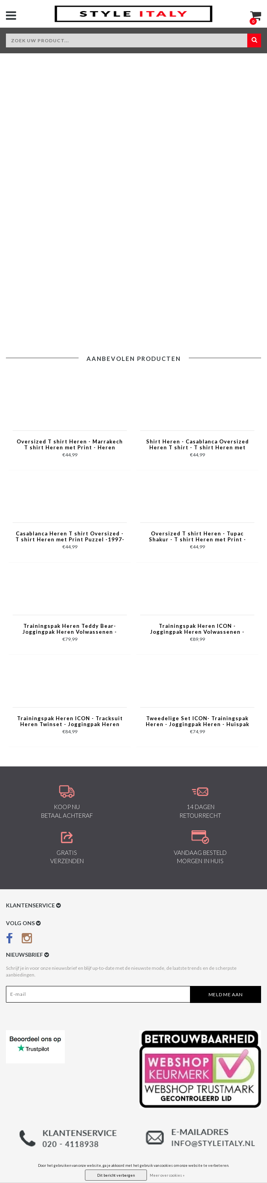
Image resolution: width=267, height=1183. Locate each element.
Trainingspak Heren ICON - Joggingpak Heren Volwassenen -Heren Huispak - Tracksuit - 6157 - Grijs (197, 629)
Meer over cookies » (167, 1175)
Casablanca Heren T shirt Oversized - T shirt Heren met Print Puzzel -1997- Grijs (69, 537)
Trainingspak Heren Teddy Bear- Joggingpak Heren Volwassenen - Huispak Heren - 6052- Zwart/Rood (70, 629)
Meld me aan (226, 994)
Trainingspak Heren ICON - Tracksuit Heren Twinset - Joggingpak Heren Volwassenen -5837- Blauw (70, 721)
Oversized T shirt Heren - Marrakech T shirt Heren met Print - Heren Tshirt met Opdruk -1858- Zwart (70, 445)
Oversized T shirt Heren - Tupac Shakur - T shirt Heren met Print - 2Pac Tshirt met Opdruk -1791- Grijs (197, 537)
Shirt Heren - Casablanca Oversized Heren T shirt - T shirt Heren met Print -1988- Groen (197, 445)
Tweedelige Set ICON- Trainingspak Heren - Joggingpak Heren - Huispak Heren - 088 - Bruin (197, 721)
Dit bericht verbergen (116, 1175)
